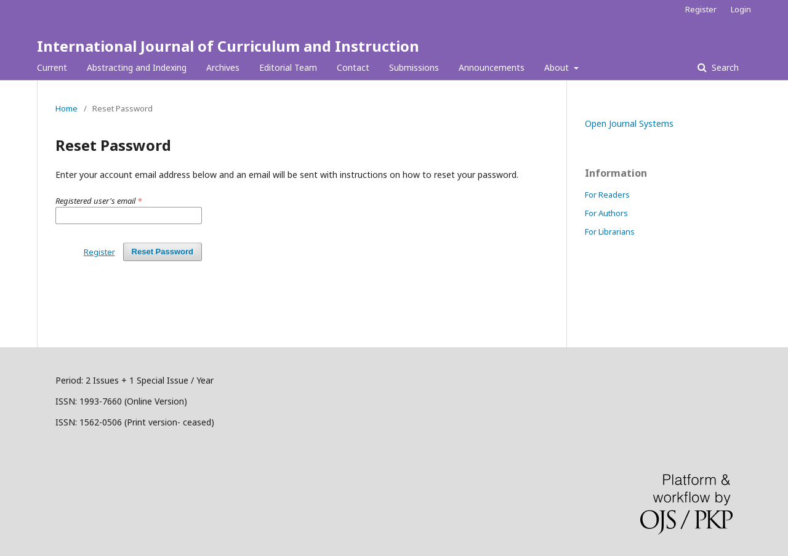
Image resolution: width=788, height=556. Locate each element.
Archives (222, 67)
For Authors (606, 213)
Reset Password (162, 251)
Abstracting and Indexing (137, 67)
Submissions (414, 67)
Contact (353, 67)
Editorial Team (288, 67)
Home (66, 108)
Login (741, 9)
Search (724, 67)
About (557, 67)
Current (52, 67)
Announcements (492, 67)
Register (701, 9)
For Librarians (610, 231)
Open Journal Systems (629, 123)
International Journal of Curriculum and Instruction (228, 46)
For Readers (607, 194)
